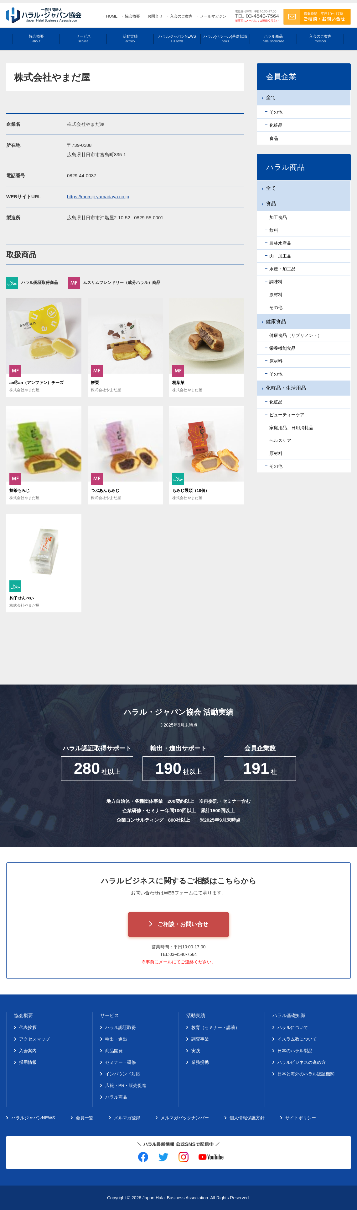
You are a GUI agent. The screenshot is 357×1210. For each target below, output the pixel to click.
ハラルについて (292, 1027)
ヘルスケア (280, 440)
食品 (271, 203)
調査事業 (200, 1039)
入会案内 (28, 1050)
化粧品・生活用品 (286, 388)
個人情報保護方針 (247, 1117)
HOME (111, 16)
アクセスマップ (34, 1039)
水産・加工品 (282, 268)
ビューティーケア (286, 414)
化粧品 (275, 401)
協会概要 (132, 16)
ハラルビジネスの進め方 (301, 1062)
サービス (83, 38)
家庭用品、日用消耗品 (291, 427)
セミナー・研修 (120, 1062)
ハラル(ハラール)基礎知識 (225, 38)
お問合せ (155, 16)
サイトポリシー (300, 1117)
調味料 (275, 281)
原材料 (275, 294)
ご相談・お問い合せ (183, 924)
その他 (275, 307)
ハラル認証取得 (120, 1027)
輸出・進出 (116, 1039)
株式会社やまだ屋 (24, 390)
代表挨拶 (28, 1027)
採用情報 (28, 1062)
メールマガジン (213, 16)
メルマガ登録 (127, 1117)
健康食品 (276, 321)
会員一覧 (84, 1117)
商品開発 (114, 1050)
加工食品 (278, 217)
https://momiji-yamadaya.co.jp (98, 196)
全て (271, 188)
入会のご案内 (181, 16)
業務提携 (200, 1062)
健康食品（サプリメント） (295, 335)
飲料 (273, 230)
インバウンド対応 (122, 1073)
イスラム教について (297, 1039)
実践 (195, 1050)
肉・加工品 (280, 256)
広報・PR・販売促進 (125, 1085)
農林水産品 (280, 243)
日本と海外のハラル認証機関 (305, 1073)
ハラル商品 (273, 38)
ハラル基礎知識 (288, 1015)
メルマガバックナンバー (185, 1117)
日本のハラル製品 (295, 1050)
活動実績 (130, 38)
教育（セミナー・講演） (215, 1027)
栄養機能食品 (282, 348)
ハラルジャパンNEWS (177, 38)
